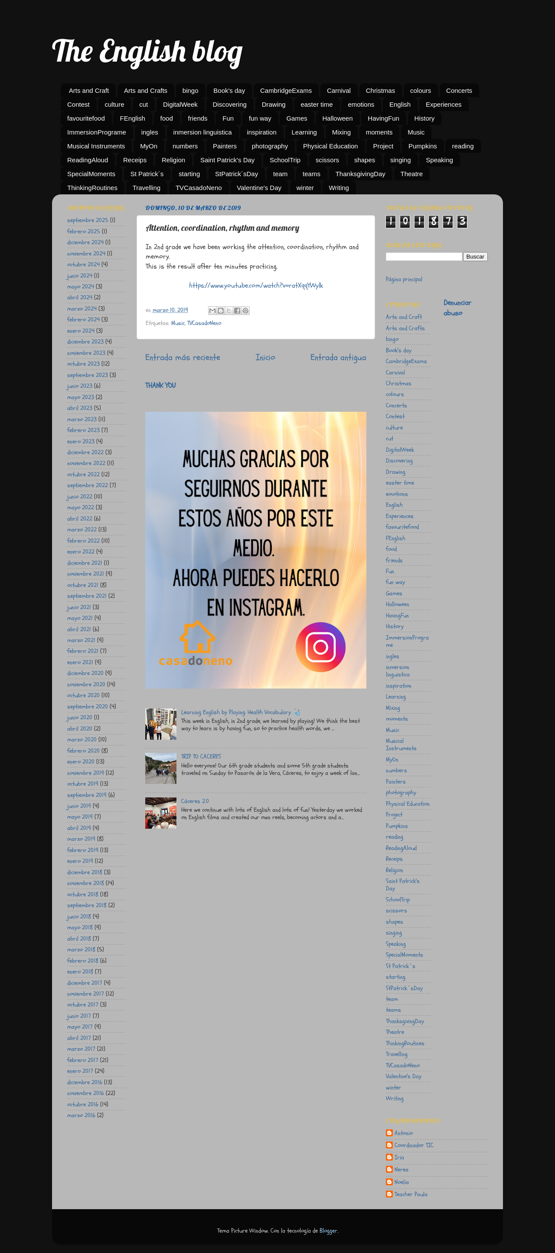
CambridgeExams (286, 90)
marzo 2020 (82, 739)
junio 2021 (79, 607)
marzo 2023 (82, 419)
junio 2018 (79, 916)
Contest (78, 104)
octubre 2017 (82, 1004)
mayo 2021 (80, 618)
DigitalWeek (180, 104)
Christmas (380, 90)
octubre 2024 (83, 264)
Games (296, 118)
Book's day (229, 90)
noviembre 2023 (86, 353)
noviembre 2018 (85, 883)
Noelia (402, 1182)
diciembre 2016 (84, 1082)
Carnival (339, 90)
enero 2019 (80, 861)
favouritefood (86, 118)
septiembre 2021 (87, 596)
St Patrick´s (147, 173)
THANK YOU (160, 385)
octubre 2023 (83, 364)
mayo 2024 (80, 286)
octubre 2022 (83, 474)
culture (114, 104)
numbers (185, 146)
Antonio (404, 1133)
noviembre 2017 (85, 994)
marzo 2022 (82, 529)
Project (383, 146)
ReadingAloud (87, 160)
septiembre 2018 (87, 905)
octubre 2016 (82, 1104)
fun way (260, 118)
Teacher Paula (411, 1194)
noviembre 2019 (85, 773)
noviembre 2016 (85, 1093)
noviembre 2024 (86, 253)
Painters (225, 146)
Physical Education (330, 146)
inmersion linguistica (202, 132)
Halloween (338, 118)
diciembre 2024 (85, 242)
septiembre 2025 (87, 220)
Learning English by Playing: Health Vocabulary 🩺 (240, 712)
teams (311, 173)
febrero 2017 (82, 1060)
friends (198, 118)
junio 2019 (79, 806)
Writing (339, 187)
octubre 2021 (82, 585)
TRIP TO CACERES (201, 756)
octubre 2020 (83, 695)
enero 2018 (80, 972)
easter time (316, 104)
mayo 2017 (80, 1027)
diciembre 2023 (85, 342)
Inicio (265, 357)
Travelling (146, 187)
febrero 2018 (82, 961)
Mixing (341, 132)
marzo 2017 (81, 1049)
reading (462, 146)
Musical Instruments (96, 146)
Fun (228, 118)
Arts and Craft (89, 90)
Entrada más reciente (182, 357)
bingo (191, 90)
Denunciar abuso (457, 308)
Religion (173, 160)
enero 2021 (80, 662)
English (400, 104)
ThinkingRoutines (92, 187)
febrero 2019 (82, 850)
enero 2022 (81, 552)
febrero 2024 (83, 319)
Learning (304, 132)
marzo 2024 (82, 309)
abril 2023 (79, 408)
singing (400, 160)
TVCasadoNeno (199, 187)
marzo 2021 (81, 640)
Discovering (230, 104)
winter (305, 187)
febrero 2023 (83, 430)
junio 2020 (79, 717)
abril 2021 (79, 629)
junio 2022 (79, 496)
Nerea (401, 1170)
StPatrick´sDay (236, 173)
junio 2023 (79, 386)
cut (143, 104)
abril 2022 (79, 519)
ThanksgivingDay (360, 173)
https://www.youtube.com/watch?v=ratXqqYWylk (256, 285)
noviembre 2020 (86, 684)
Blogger (328, 1231)
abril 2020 (79, 729)
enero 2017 (80, 1071)
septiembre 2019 (87, 795)
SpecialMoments (91, 173)
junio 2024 (79, 276)
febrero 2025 (83, 231)
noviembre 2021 (85, 574)
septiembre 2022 (87, 485)
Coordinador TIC (414, 1145)
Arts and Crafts (145, 90)
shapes (364, 160)
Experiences (444, 104)
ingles (149, 132)
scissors (327, 160)
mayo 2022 (80, 507)
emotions (361, 104)
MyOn (148, 146)
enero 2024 (81, 331)
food (166, 118)
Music (416, 132)
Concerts (459, 90)
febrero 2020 (83, 751)
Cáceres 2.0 (195, 801)
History (425, 118)
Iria (399, 1157)
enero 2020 (81, 762)
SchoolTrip (285, 160)
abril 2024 (79, 297)
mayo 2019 (80, 817)
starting (189, 173)
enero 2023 (81, 441)
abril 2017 (79, 1038)
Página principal (404, 279)
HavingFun (383, 118)
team (280, 173)
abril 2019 (79, 828)
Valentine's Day (259, 187)
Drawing (274, 104)
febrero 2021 (82, 651)
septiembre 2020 (87, 706)
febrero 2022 (83, 541)
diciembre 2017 (84, 983)
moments (379, 132)
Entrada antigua (338, 357)
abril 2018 (79, 939)
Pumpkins (422, 146)
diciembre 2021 (84, 563)
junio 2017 (79, 1016)
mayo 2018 (80, 927)
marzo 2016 (81, 1115)
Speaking (439, 160)
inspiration (261, 132)
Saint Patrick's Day (227, 160)
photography (270, 146)
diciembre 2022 (85, 452)
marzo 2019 (81, 839)
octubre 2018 (82, 894)
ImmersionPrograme (96, 132)
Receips (135, 160)
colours (420, 90)
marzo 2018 (81, 949)
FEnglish (132, 118)
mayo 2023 (80, 397)
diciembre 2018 (84, 872)
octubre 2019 (82, 784)
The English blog (147, 50)
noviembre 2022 (86, 463)
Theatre (412, 173)
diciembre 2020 (85, 673)
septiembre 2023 (87, 375)
